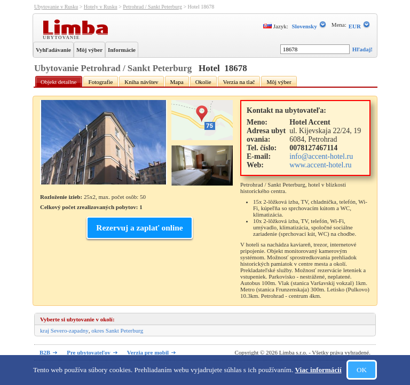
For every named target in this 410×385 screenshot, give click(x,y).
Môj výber (89, 50)
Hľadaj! (362, 49)
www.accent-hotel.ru (320, 165)
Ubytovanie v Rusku (56, 7)
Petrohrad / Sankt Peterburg (152, 7)
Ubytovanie (62, 37)
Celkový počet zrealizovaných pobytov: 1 (91, 207)
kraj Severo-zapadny (64, 330)
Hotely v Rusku (100, 7)
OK (362, 370)
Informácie (122, 50)
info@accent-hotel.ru (321, 156)
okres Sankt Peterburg (117, 330)
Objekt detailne (59, 82)
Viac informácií (318, 370)
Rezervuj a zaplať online (139, 227)
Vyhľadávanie (53, 50)
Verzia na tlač (239, 82)
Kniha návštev (141, 82)
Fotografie (101, 82)
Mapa (177, 82)
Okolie (203, 82)
